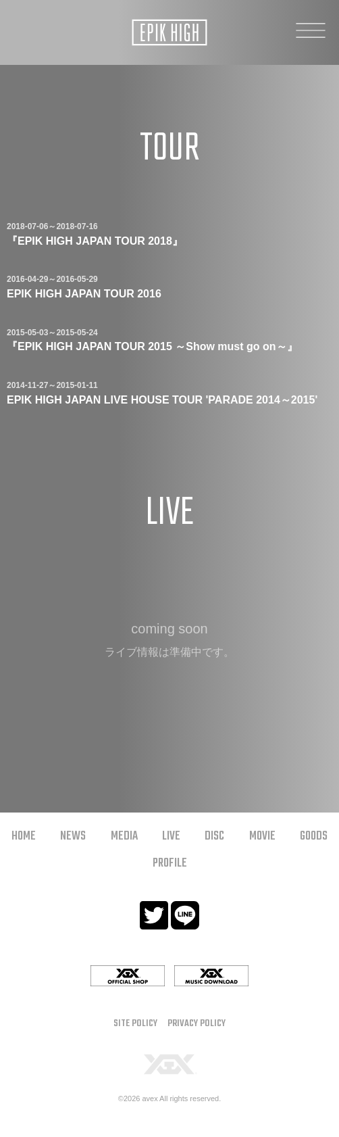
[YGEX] (169, 1063)
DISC (214, 836)
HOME (23, 836)
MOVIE (262, 836)
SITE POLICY (135, 1023)
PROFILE (170, 863)
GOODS (314, 836)
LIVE (171, 836)
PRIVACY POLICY (196, 1023)
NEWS (73, 836)
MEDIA (124, 836)
